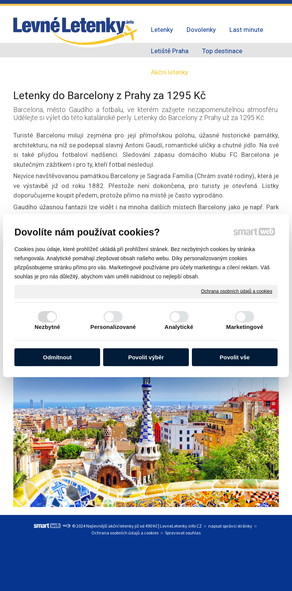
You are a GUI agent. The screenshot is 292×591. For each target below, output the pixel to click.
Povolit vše (235, 357)
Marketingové (244, 327)
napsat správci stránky (230, 526)
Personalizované (113, 327)
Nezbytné (47, 327)
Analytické (179, 327)
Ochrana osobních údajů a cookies (236, 291)
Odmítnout (57, 357)
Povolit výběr (146, 357)
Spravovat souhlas (183, 533)
